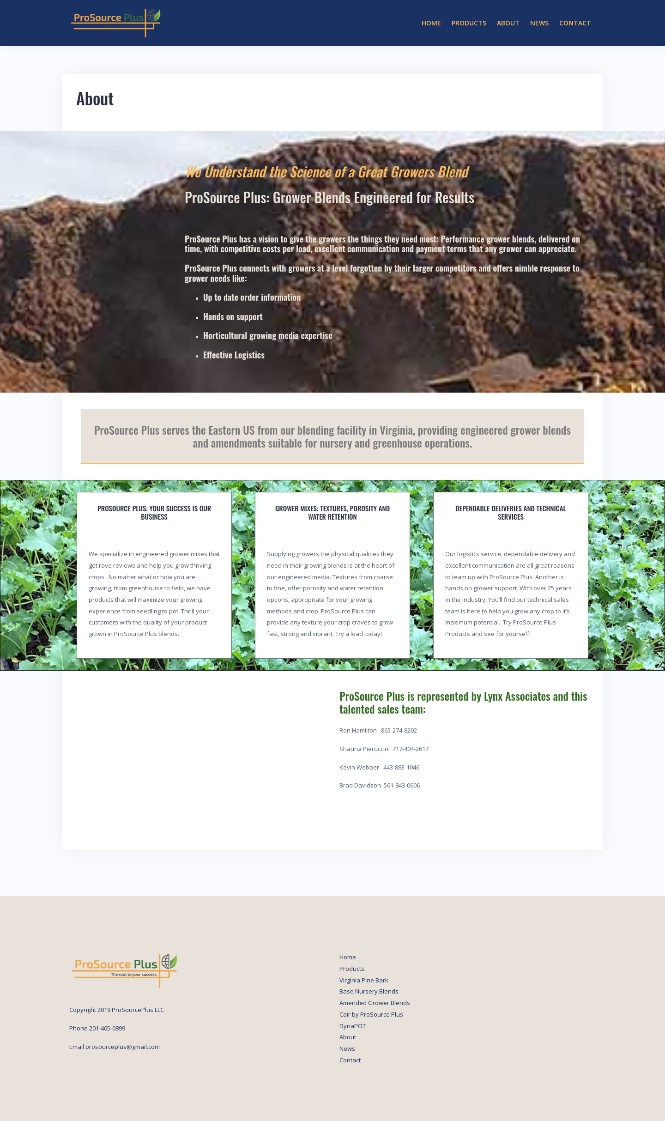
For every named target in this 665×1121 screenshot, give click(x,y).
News (539, 22)
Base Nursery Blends (369, 991)
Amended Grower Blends (374, 1003)
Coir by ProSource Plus (371, 1014)
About (508, 22)
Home (431, 22)
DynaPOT (352, 1026)
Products (469, 22)
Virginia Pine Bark (363, 980)
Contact (575, 22)
